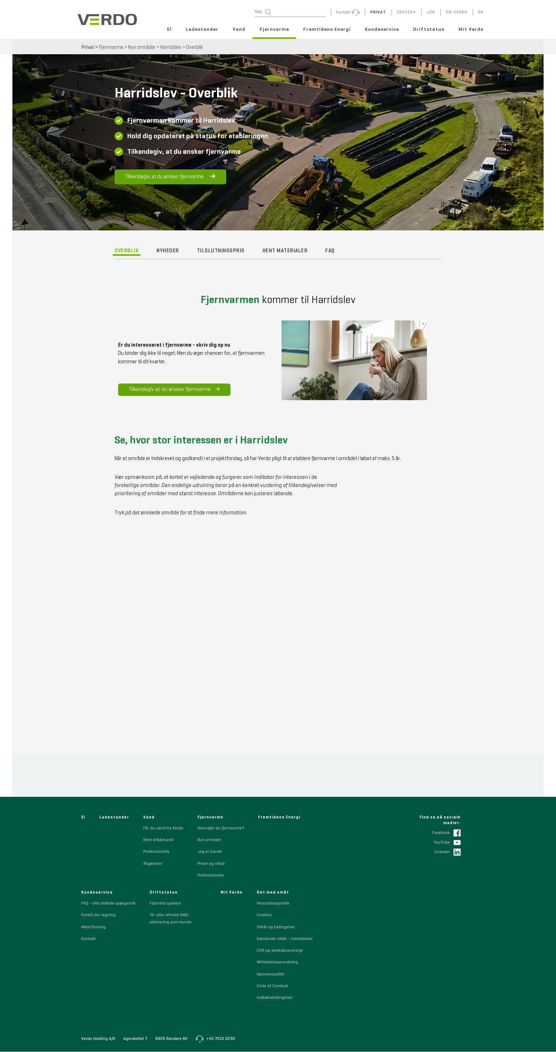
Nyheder (167, 251)
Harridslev (171, 47)
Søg (263, 12)
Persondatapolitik (273, 904)
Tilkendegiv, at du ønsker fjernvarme (170, 177)
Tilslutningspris (221, 251)
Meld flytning (93, 927)
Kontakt (88, 939)
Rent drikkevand (158, 840)
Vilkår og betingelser (276, 927)
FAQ (330, 251)
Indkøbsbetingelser (275, 998)
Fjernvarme (274, 29)
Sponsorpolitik (270, 975)
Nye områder (142, 47)
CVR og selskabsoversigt (280, 951)
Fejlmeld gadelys (165, 904)
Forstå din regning (98, 916)
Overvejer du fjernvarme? (221, 829)
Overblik (194, 47)
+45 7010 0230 (215, 1039)
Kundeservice (382, 29)
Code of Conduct (272, 986)
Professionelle (156, 852)
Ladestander (202, 29)
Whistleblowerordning (277, 963)
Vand (239, 29)
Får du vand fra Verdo (163, 829)
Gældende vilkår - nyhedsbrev (285, 939)
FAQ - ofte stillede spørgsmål (108, 904)
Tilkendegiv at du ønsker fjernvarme (172, 390)
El (169, 29)
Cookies (264, 916)
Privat (87, 47)
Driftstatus (428, 29)
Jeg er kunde (210, 852)
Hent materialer (285, 251)
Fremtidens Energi (327, 29)
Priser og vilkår (211, 864)
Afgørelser (152, 864)
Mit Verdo (471, 29)
